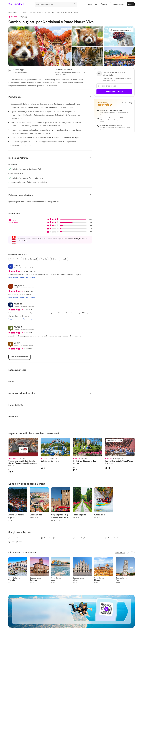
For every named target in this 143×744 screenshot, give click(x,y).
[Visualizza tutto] (120, 552)
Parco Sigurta (79, 514)
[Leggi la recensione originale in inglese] (21, 277)
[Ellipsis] (44, 13)
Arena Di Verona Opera (16, 516)
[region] (71, 456)
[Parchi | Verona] (15, 542)
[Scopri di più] (127, 102)
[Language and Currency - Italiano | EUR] (93, 4)
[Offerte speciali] (35, 12)
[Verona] (25, 12)
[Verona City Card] (80, 538)
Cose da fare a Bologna (35, 579)
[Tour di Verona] (14, 538)
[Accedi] (131, 4)
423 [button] (15, 17)
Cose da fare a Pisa (121, 579)
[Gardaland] (50, 12)
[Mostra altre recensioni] (19, 357)
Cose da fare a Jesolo (56, 579)
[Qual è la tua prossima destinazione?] (56, 4)
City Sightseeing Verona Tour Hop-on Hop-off (60, 516)
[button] (103, 4)
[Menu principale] (13, 12)
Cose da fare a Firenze (99, 579)
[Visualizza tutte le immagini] (121, 30)
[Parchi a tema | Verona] (50, 538)
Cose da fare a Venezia (14, 579)
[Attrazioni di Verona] (113, 538)
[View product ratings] (12, 17)
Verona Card (36, 514)
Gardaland (99, 514)
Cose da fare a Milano (78, 579)
